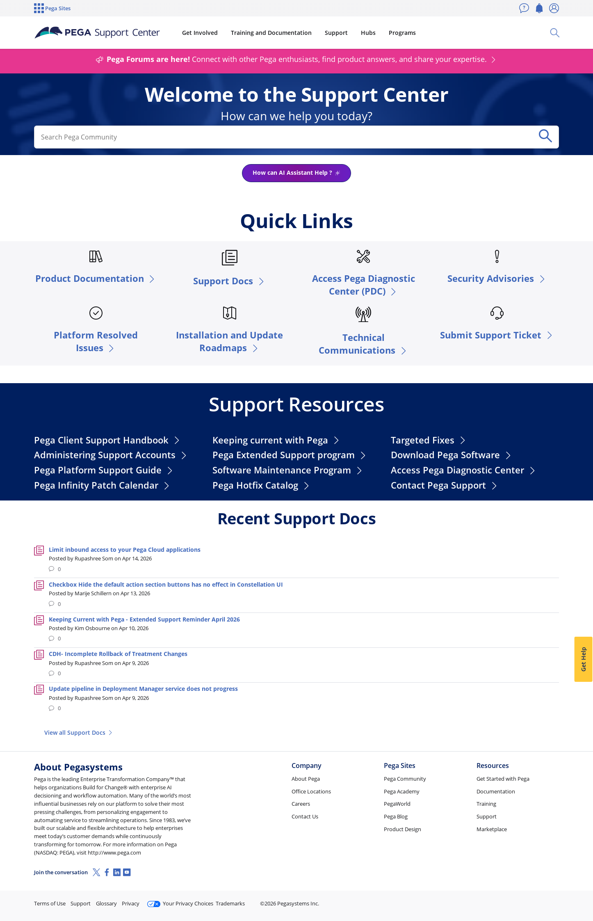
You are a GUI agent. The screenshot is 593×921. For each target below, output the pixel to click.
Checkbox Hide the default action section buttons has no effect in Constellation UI (166, 584)
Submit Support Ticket (497, 335)
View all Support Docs (79, 732)
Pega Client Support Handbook (107, 440)
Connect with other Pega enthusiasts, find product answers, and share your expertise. (296, 59)
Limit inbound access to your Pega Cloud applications (125, 549)
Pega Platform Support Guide (104, 470)
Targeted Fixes (429, 440)
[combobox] (284, 137)
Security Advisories (497, 278)
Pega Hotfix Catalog (261, 485)
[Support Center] (97, 33)
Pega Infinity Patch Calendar (102, 485)
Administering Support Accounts (111, 454)
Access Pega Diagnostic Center (464, 470)
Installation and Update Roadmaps (229, 341)
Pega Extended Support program (289, 454)
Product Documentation (96, 278)
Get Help (583, 659)
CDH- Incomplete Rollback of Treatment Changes (118, 654)
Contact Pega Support (445, 485)
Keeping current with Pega (276, 440)
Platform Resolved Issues (96, 341)
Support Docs (229, 280)
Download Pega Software (452, 454)
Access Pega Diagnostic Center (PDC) (363, 284)
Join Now (495, 900)
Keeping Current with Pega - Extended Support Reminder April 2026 (144, 619)
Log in (539, 900)
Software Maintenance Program (288, 470)
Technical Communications (363, 344)
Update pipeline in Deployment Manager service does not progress (143, 688)
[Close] (581, 889)
